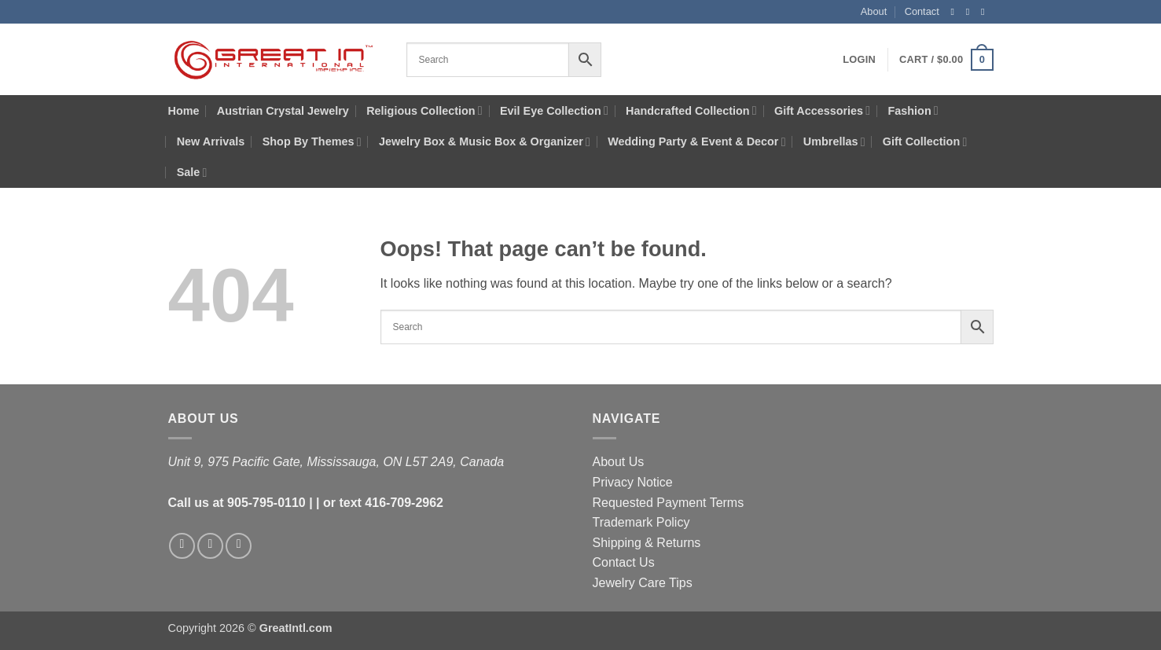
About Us (619, 461)
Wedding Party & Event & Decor (696, 141)
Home (184, 111)
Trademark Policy (641, 522)
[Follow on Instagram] (970, 11)
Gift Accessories (822, 110)
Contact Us (624, 562)
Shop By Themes (312, 141)
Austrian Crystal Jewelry (283, 111)
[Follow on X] (985, 11)
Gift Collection (925, 141)
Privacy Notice (633, 482)
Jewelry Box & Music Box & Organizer (484, 141)
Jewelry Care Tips (643, 582)
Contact (922, 11)
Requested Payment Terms (668, 502)
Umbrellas (834, 141)
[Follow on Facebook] (956, 11)
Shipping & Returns (647, 542)
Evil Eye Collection (554, 110)
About (874, 11)
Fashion (913, 110)
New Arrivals (211, 141)
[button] (859, 59)
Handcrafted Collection (691, 110)
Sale (192, 172)
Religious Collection (424, 110)
